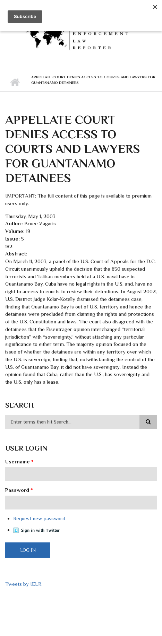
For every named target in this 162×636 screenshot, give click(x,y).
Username (19, 461)
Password (19, 490)
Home (14, 82)
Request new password (39, 518)
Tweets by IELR (23, 584)
